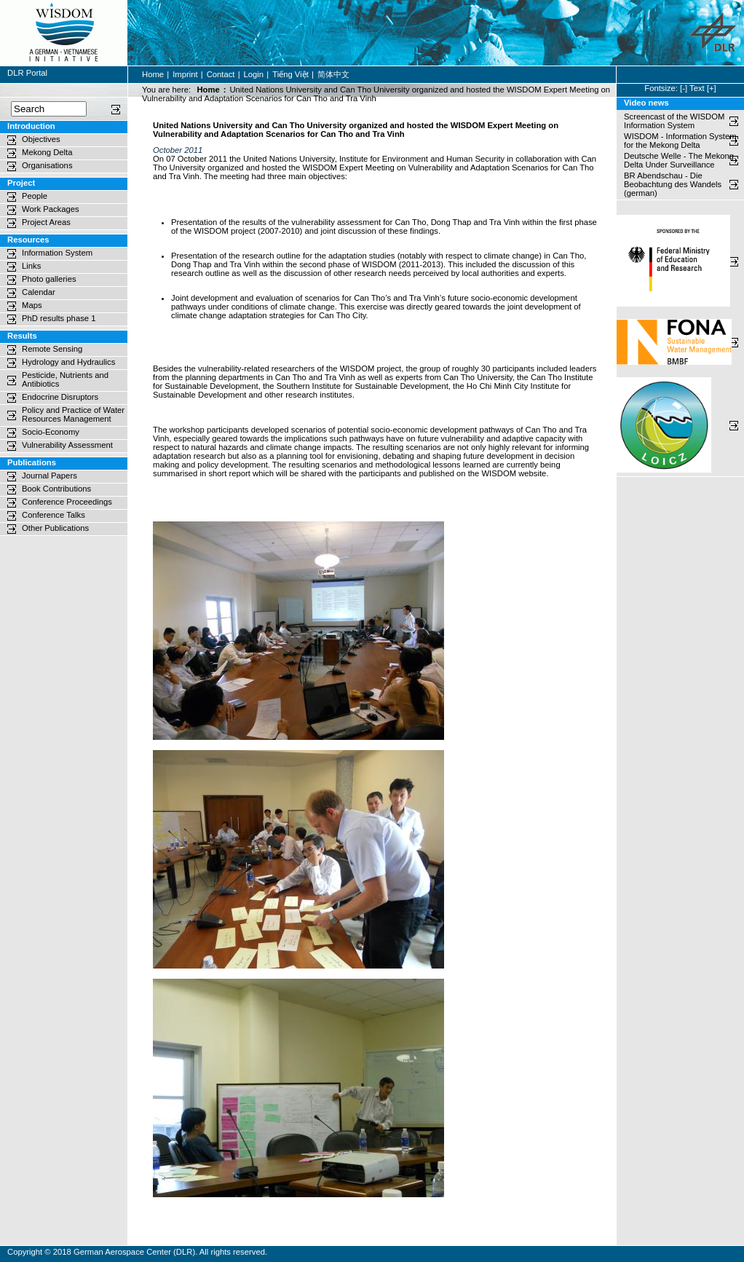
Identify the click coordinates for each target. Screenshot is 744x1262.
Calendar (38, 292)
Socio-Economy (50, 431)
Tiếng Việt (290, 74)
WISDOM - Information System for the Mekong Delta (680, 140)
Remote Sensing (52, 348)
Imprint (185, 74)
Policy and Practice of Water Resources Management (73, 414)
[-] (683, 88)
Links (31, 265)
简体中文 (333, 74)
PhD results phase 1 (58, 318)
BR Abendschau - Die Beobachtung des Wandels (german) (674, 184)
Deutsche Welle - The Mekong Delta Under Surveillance (679, 160)
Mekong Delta (47, 152)
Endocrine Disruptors (60, 397)
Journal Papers (49, 475)
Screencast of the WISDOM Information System (674, 121)
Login (254, 74)
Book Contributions (56, 488)
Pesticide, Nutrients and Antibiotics (65, 379)
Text (697, 88)
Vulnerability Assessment (67, 445)
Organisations (47, 165)
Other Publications (55, 528)
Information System (57, 252)
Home (153, 74)
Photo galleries (49, 279)
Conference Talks (53, 514)
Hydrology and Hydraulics (68, 362)
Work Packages (50, 209)
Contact (221, 74)
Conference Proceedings (67, 501)
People (34, 196)
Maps (32, 305)
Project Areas (46, 222)
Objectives (41, 139)
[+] (711, 88)
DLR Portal (27, 72)
